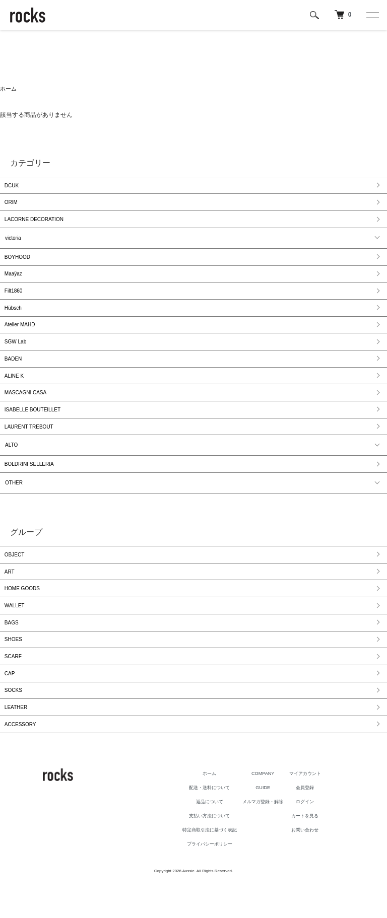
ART (10, 592)
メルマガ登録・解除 (266, 832)
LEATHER (16, 737)
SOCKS (14, 719)
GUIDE (266, 818)
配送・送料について (203, 818)
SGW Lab (16, 353)
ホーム (9, 89)
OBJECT (15, 574)
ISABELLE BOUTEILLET (33, 425)
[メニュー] (372, 15)
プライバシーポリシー (203, 874)
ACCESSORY (21, 755)
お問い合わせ (315, 860)
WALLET (15, 628)
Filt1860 (14, 298)
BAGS (12, 646)
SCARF (13, 682)
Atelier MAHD (20, 334)
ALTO (11, 462)
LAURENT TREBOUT (29, 443)
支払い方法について (203, 846)
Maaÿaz (14, 280)
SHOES (14, 664)
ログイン (315, 832)
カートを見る (315, 846)
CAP (10, 700)
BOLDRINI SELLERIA (29, 482)
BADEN (13, 371)
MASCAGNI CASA (26, 407)
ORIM (11, 205)
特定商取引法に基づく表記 (203, 860)
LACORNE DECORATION (34, 223)
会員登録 (315, 818)
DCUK (12, 187)
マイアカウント (315, 804)
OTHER (14, 501)
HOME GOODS (22, 610)
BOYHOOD (18, 262)
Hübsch (13, 316)
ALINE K (14, 389)
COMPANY (266, 804)
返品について (203, 832)
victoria (13, 242)
